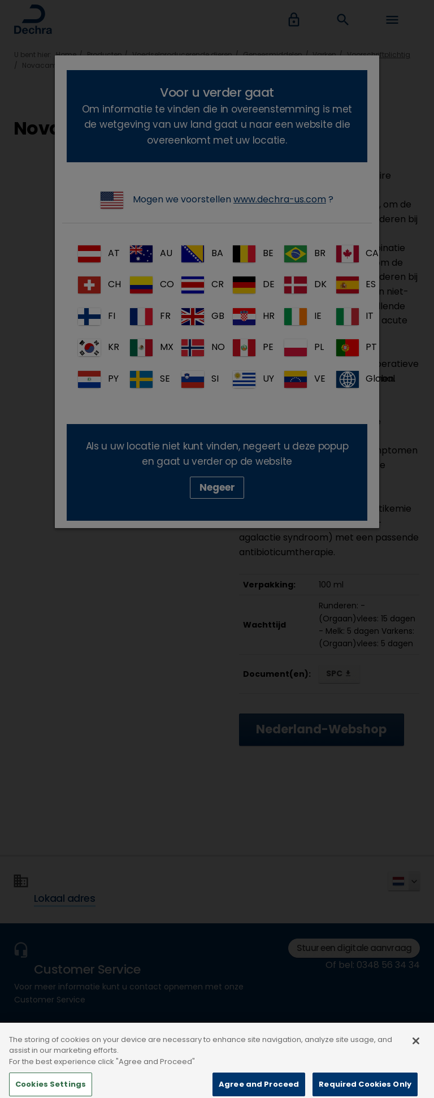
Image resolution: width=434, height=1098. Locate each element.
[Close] (415, 1054)
